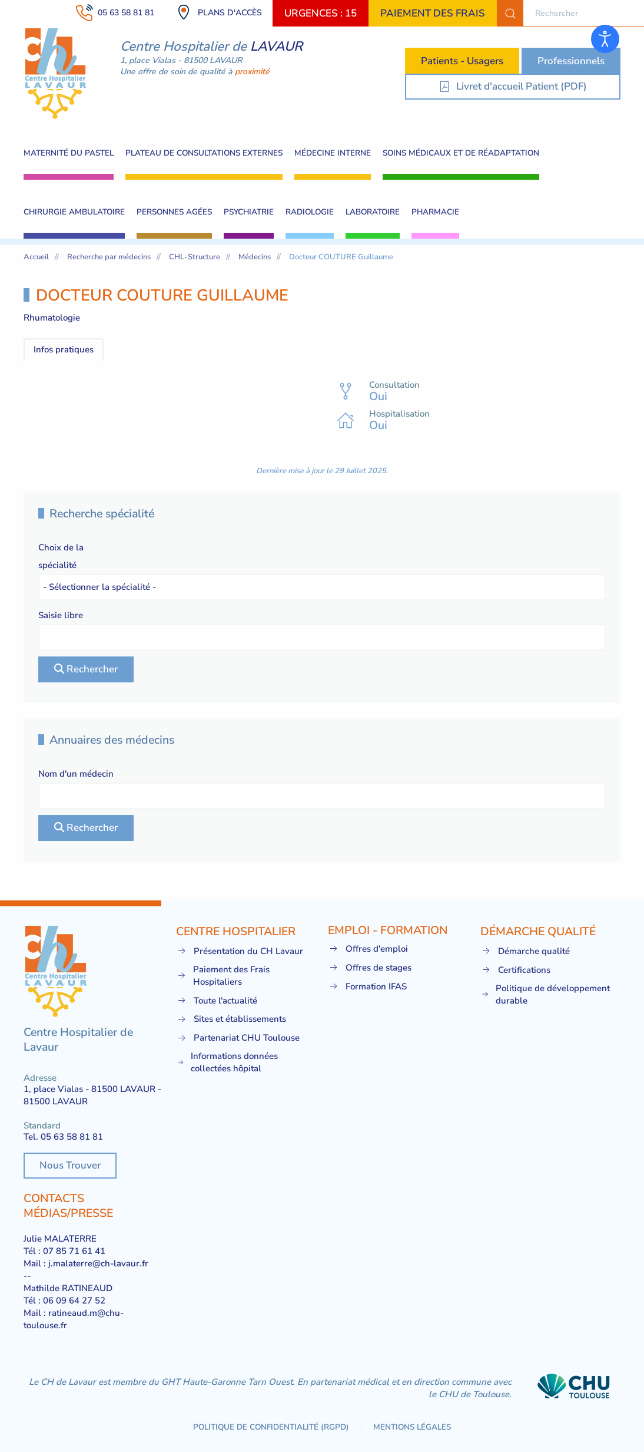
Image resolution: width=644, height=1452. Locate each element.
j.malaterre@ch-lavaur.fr (98, 1263)
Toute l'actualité (216, 1001)
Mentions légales (412, 1427)
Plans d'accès (218, 12)
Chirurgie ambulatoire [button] (74, 211)
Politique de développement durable (545, 994)
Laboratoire (373, 211)
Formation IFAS (367, 987)
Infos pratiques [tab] (64, 349)
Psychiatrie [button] (249, 211)
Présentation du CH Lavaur (239, 951)
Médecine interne (332, 153)
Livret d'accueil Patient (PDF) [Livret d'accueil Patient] (513, 86)
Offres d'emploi (368, 949)
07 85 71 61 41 (74, 1251)
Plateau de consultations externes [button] (204, 153)
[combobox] (570, 13)
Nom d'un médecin (76, 774)
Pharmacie (435, 211)
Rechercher (86, 669)
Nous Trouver (70, 1165)
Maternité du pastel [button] (69, 153)
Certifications (515, 970)
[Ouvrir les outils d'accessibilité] (605, 39)
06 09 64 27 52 (74, 1300)
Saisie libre (60, 615)
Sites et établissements (231, 1019)
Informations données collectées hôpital (227, 1062)
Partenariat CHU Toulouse (238, 1038)
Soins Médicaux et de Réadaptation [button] (461, 153)
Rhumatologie (52, 318)
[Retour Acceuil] (56, 74)
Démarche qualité (525, 951)
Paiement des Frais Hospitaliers (223, 975)
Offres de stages (369, 968)
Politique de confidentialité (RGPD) (271, 1427)
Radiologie (310, 211)
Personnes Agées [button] (174, 211)
